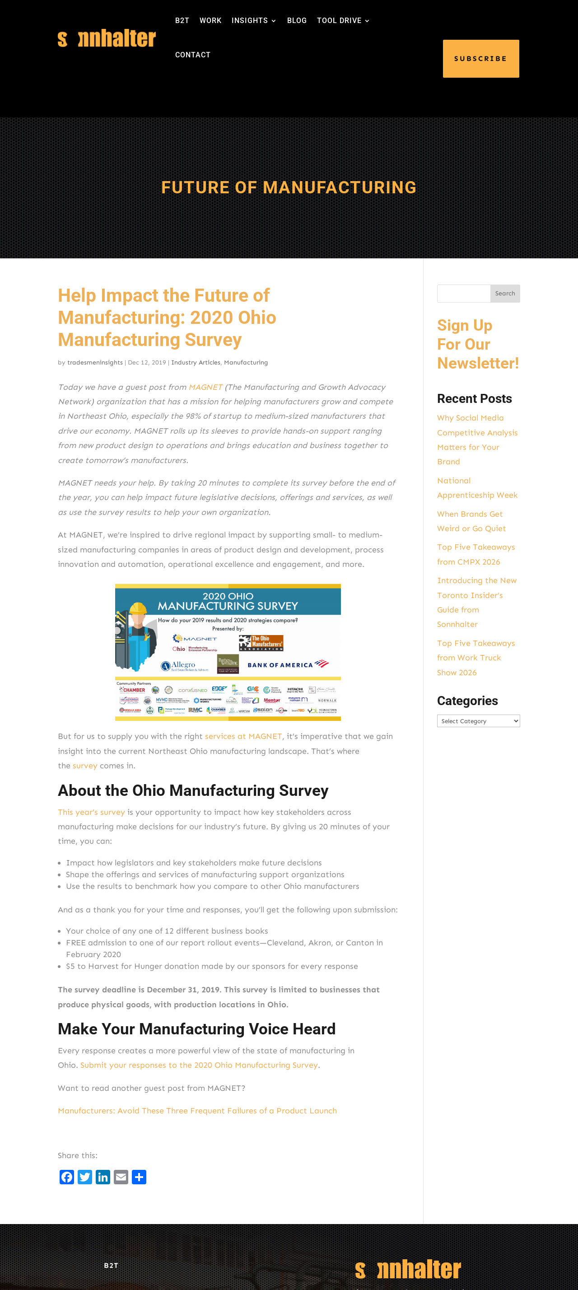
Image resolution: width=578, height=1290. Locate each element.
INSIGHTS (250, 20)
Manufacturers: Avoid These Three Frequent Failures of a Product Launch (197, 1111)
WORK (211, 20)
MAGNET (205, 387)
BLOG (297, 20)
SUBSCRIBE (481, 58)
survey (85, 766)
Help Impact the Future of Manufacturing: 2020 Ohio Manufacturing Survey (167, 318)
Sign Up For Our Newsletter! (478, 344)
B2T (182, 20)
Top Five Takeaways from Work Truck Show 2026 (476, 658)
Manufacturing (246, 362)
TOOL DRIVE (339, 20)
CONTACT (193, 55)
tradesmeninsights (95, 362)
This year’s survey (91, 812)
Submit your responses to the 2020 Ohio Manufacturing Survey (199, 1065)
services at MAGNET (243, 736)
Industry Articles (195, 362)
